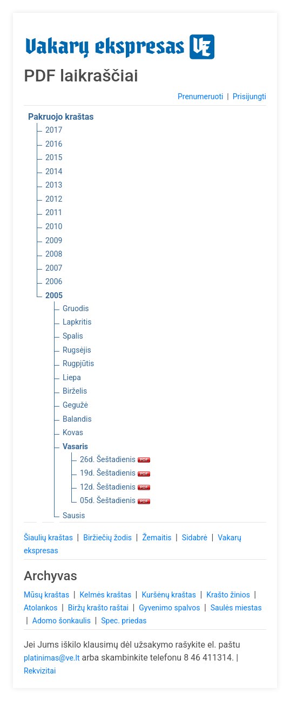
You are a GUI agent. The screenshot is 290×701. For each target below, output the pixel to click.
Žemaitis (157, 537)
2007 (53, 268)
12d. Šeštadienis (115, 487)
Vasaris (75, 446)
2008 (53, 254)
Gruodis (76, 308)
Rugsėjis (77, 350)
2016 (53, 144)
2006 (53, 281)
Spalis (73, 336)
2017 (53, 130)
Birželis (75, 391)
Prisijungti (249, 96)
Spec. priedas (123, 620)
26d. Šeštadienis (115, 459)
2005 (54, 295)
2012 (53, 199)
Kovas (73, 432)
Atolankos (41, 607)
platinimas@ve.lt (51, 658)
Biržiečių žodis (108, 537)
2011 (53, 212)
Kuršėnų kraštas (169, 594)
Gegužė (75, 405)
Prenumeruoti (200, 96)
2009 (53, 240)
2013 (53, 185)
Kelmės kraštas (106, 594)
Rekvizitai (40, 670)
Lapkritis (77, 322)
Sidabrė (196, 537)
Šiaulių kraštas (49, 537)
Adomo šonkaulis (62, 620)
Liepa (72, 377)
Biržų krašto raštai (99, 607)
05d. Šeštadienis (115, 500)
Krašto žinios (229, 594)
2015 (53, 157)
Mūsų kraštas (47, 594)
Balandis (77, 419)
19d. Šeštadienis (115, 473)
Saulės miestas (236, 607)
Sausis (74, 515)
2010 (53, 226)
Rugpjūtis (78, 363)
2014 (53, 171)
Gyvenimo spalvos (170, 607)
